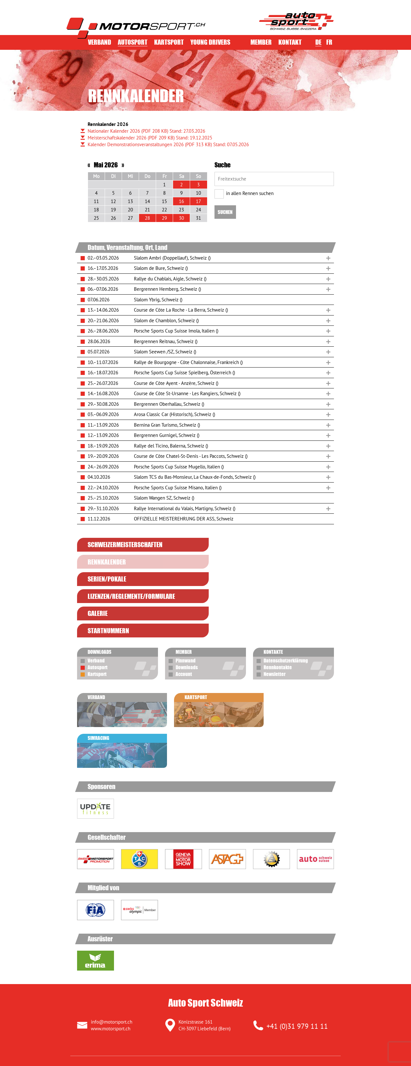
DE (318, 42)
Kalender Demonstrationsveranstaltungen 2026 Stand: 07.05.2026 (168, 144)
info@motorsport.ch (111, 927)
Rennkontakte (278, 615)
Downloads (187, 615)
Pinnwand (186, 609)
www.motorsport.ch (110, 933)
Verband (99, 42)
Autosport (132, 42)
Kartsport (169, 42)
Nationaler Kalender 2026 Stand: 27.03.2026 (146, 131)
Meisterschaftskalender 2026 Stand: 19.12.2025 (150, 138)
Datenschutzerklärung (286, 609)
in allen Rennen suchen (244, 193)
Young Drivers (210, 42)
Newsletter (274, 622)
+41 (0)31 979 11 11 (297, 931)
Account (184, 622)
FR (329, 42)
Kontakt (290, 42)
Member (261, 42)
